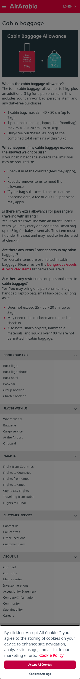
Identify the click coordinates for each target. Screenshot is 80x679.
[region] (40, 652)
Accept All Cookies (40, 665)
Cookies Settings (40, 674)
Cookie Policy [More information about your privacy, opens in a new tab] (51, 655)
